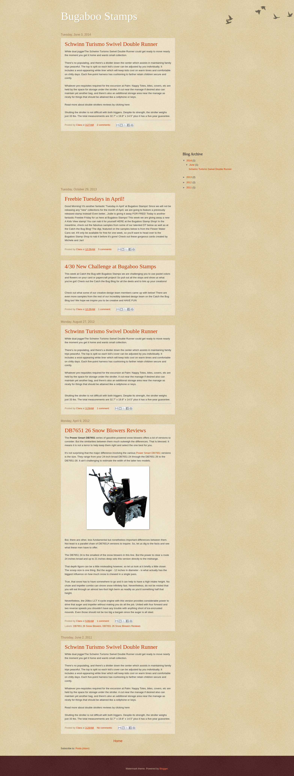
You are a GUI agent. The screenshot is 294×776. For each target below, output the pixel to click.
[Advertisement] (118, 159)
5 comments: (105, 249)
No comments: (105, 727)
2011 (189, 187)
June (192, 164)
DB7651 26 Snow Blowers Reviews (105, 430)
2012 (189, 182)
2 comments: (104, 124)
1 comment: (105, 309)
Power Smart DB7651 (148, 453)
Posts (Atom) (82, 748)
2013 (189, 177)
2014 (189, 160)
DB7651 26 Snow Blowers (87, 626)
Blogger (164, 768)
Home (117, 741)
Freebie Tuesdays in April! (94, 199)
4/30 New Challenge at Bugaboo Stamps (110, 266)
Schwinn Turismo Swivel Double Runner (111, 44)
